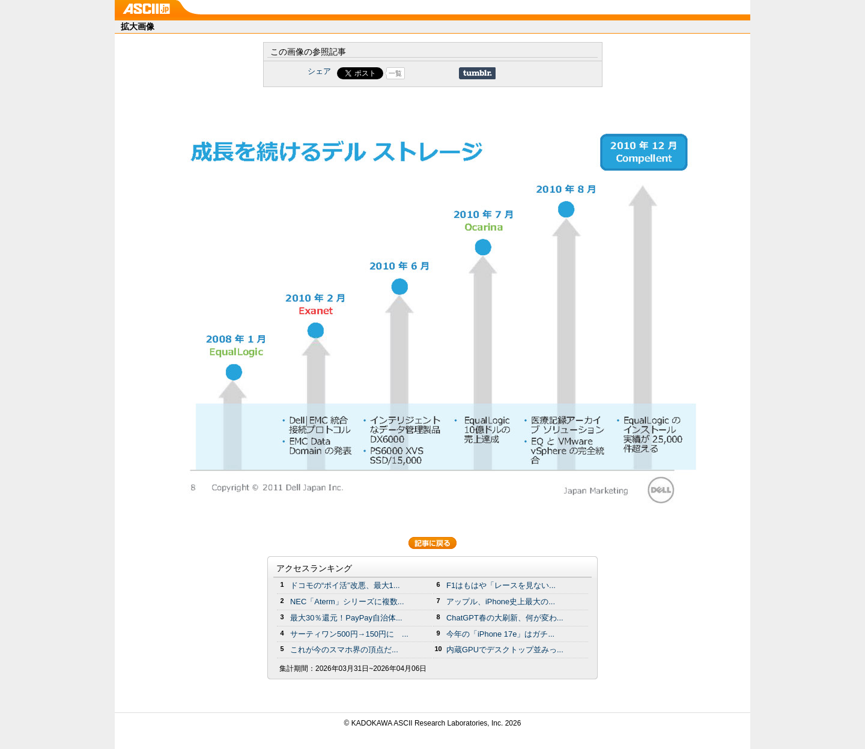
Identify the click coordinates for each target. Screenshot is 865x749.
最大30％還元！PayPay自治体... (346, 617)
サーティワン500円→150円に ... (349, 633)
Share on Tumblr (477, 73)
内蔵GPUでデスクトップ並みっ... (504, 649)
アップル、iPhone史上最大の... (500, 601)
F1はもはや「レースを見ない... (501, 585)
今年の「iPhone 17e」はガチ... (500, 633)
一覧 (395, 73)
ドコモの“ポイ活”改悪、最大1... (345, 585)
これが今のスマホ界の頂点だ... (344, 649)
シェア (319, 71)
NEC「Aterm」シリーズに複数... (347, 601)
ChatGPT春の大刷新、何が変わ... (504, 617)
